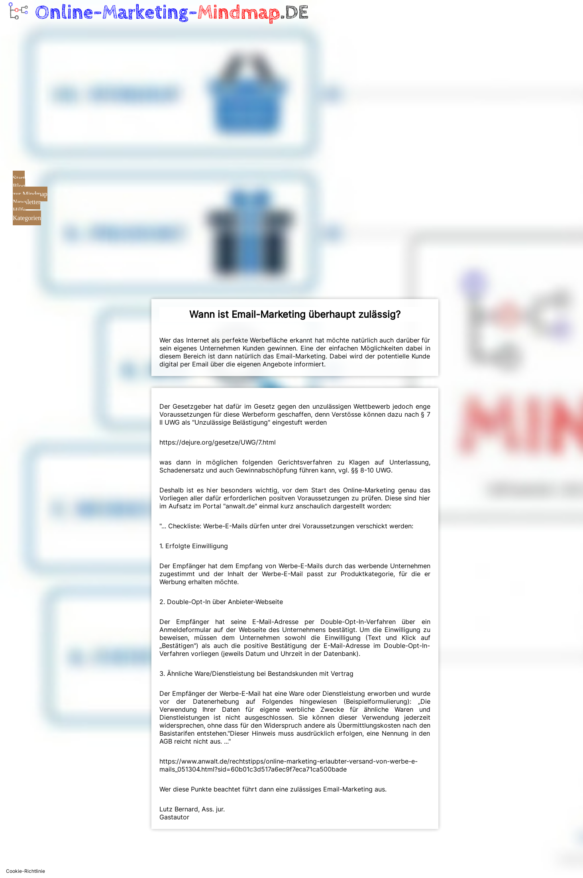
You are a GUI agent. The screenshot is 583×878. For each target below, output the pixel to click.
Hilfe (19, 210)
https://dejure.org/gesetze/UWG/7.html (217, 442)
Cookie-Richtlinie (25, 871)
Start (19, 178)
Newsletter (26, 202)
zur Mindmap (30, 194)
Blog (19, 186)
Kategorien (27, 218)
